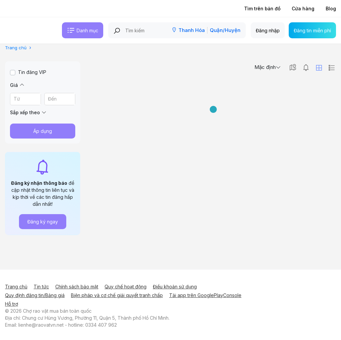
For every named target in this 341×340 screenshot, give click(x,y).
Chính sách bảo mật (76, 286)
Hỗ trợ (11, 304)
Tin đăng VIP (32, 72)
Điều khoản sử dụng (175, 286)
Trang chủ (16, 286)
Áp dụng (42, 131)
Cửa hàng (303, 8)
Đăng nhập (268, 30)
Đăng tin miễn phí (312, 30)
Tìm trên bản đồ (262, 8)
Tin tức (41, 286)
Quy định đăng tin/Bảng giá (35, 295)
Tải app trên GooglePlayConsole (205, 295)
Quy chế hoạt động (126, 286)
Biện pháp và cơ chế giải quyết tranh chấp (117, 295)
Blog (331, 8)
